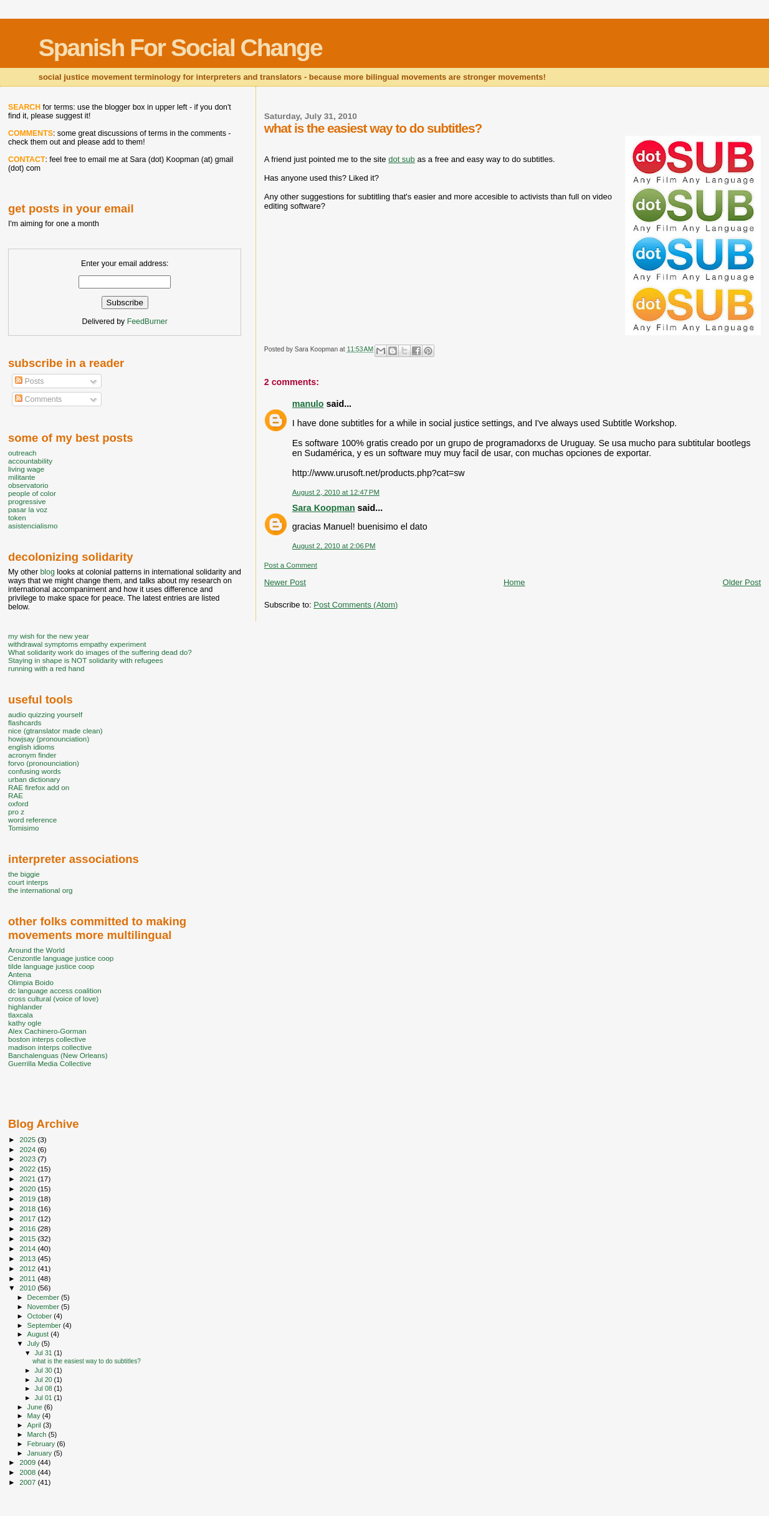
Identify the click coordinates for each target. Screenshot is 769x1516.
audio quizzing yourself (45, 714)
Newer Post (285, 582)
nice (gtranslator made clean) (55, 731)
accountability (30, 461)
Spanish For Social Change (180, 47)
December (44, 1297)
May (34, 1415)
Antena (19, 974)
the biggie (24, 874)
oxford (18, 803)
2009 (28, 1462)
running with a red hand (46, 668)
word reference (32, 820)
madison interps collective (50, 1047)
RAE (15, 795)
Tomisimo (23, 828)
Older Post (742, 582)
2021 (28, 1179)
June (35, 1407)
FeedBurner (147, 321)
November (44, 1306)
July (34, 1343)
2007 (28, 1482)
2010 (28, 1288)
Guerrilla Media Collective (50, 1063)
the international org (40, 890)
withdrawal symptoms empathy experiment (77, 644)
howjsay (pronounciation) (48, 739)
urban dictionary (34, 779)
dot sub (401, 159)
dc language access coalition (55, 990)
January (40, 1453)
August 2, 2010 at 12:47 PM (336, 492)
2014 (28, 1248)
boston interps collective (47, 1039)
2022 (28, 1169)
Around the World (36, 950)
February (42, 1443)
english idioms (31, 747)
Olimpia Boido (31, 982)
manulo (308, 404)
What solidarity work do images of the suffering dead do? (100, 652)
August (39, 1334)
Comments (38, 399)
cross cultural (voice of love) (53, 998)
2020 (28, 1189)
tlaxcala (20, 1015)
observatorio (28, 485)
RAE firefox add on (38, 787)
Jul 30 (44, 1370)
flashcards (24, 722)
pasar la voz (27, 509)
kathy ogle (24, 1023)
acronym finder (32, 755)
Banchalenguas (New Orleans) (58, 1055)
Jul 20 (44, 1379)
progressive (27, 501)
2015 (28, 1238)
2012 (28, 1268)
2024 (28, 1149)
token (17, 517)
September (45, 1325)
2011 (28, 1278)
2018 (28, 1208)
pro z (16, 812)
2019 (28, 1198)
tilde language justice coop (51, 966)
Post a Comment (290, 565)
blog (47, 572)
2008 (28, 1472)
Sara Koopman (323, 508)
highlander (25, 1007)
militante (22, 477)
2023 (28, 1159)
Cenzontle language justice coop (60, 958)
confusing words (34, 771)
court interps (28, 882)
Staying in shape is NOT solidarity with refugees (85, 660)
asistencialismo (32, 526)
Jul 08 (44, 1388)
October (40, 1316)
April (35, 1425)
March (38, 1434)
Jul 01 (44, 1397)
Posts (29, 381)
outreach (22, 453)
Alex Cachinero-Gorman (47, 1031)
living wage (26, 469)
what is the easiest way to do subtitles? (86, 1361)
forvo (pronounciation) (43, 763)
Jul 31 (44, 1352)
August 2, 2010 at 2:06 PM (334, 546)
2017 (28, 1218)
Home (514, 582)
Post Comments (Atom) (355, 604)
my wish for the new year (48, 636)
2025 (28, 1139)
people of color (32, 493)
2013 (28, 1258)
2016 (28, 1228)
